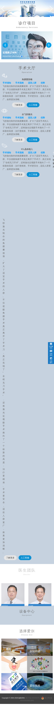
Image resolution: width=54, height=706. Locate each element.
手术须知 (7, 83)
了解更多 (18, 105)
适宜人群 (32, 83)
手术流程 (19, 83)
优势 (43, 83)
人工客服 (33, 105)
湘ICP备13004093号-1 (33, 698)
